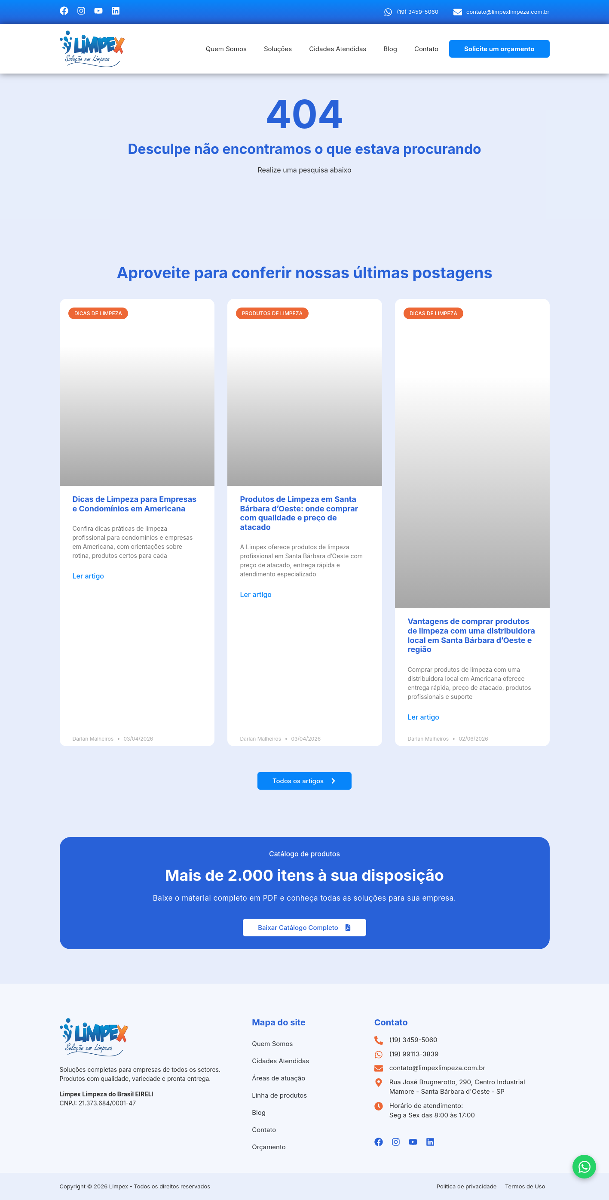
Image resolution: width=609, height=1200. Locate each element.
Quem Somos (226, 49)
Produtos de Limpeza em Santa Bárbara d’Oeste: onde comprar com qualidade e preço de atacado (299, 513)
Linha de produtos (279, 1095)
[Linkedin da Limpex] (115, 10)
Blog (390, 49)
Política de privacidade (466, 1186)
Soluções (278, 49)
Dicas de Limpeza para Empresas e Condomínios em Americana (135, 504)
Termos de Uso (525, 1186)
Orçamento (269, 1147)
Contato (426, 49)
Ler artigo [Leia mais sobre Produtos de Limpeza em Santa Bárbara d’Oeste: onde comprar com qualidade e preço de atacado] (256, 594)
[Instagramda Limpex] (81, 10)
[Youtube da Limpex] (98, 10)
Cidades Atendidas (337, 49)
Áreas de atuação (278, 1078)
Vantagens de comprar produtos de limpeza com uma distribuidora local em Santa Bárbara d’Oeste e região (471, 635)
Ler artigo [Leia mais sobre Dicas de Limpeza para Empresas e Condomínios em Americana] (88, 576)
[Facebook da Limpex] (64, 10)
